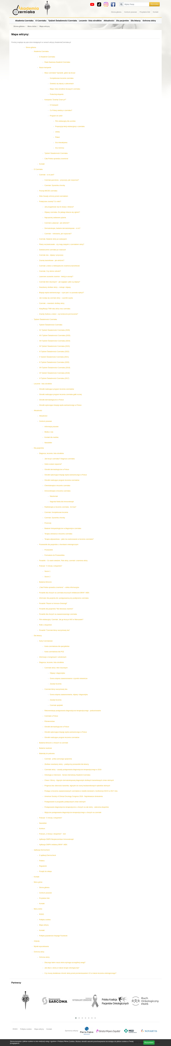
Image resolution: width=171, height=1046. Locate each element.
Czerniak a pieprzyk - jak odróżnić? (56, 223)
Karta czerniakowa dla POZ (54, 652)
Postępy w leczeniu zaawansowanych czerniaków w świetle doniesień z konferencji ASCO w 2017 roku (81, 791)
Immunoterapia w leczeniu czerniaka (57, 491)
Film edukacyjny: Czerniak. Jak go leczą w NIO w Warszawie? (61, 619)
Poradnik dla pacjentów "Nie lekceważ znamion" (56, 609)
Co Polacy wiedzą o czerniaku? (61, 110)
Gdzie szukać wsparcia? (53, 464)
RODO (41, 914)
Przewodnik (48, 550)
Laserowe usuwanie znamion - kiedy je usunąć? (56, 276)
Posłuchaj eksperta (56, 94)
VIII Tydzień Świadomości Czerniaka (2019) (54, 368)
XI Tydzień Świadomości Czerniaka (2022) (54, 352)
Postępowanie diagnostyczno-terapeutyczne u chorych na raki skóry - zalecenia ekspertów (76, 807)
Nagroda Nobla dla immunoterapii (62, 502)
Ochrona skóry (149, 21)
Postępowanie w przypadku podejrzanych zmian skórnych (65, 802)
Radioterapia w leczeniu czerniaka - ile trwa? (60, 507)
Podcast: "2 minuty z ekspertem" (50, 566)
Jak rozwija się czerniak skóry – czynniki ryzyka (56, 298)
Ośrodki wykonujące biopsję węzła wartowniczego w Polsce (60, 405)
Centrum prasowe (130, 12)
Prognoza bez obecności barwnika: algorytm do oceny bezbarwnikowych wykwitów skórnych (77, 786)
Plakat (57, 137)
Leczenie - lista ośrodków (90, 21)
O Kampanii (54, 105)
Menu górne (38, 882)
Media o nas (48, 432)
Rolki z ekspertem (45, 625)
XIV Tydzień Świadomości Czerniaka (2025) (54, 335)
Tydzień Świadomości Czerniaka (62, 21)
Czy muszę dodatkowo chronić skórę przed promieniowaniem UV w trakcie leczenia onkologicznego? (80, 973)
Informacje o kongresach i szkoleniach (52, 657)
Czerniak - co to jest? (46, 175)
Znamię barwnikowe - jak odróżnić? (51, 260)
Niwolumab (54, 496)
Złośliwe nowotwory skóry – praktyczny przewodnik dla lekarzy (66, 764)
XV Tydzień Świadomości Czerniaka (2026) (54, 330)
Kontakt (155, 12)
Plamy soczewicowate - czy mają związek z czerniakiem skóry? (61, 244)
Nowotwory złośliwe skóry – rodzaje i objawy (55, 287)
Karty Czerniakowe (46, 641)
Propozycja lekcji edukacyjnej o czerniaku (70, 126)
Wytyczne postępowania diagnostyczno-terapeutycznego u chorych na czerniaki (72, 812)
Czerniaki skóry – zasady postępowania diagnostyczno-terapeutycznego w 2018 (72, 770)
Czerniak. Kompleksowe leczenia (56, 512)
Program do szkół (56, 116)
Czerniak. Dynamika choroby (54, 185)
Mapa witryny (44, 925)
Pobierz (42, 861)
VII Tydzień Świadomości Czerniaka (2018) (54, 373)
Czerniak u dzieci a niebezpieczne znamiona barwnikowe (59, 266)
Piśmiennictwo (49, 721)
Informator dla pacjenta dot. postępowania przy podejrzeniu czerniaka (64, 598)
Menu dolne (38, 909)
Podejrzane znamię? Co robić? (50, 201)
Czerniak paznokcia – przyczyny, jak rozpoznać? (61, 180)
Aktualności (109, 21)
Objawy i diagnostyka (57, 673)
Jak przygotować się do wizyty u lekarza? (59, 207)
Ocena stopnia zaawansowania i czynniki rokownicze (68, 678)
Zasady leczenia (55, 684)
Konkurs (42, 828)
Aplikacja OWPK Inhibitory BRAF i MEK (53, 845)
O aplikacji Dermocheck (47, 855)
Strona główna (116, 12)
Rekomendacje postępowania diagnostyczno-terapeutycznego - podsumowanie (72, 711)
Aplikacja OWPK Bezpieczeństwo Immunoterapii (56, 839)
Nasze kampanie (45, 67)
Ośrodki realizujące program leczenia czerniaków (56, 389)
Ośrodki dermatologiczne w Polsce (51, 400)
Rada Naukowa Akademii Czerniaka (57, 62)
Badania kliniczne (45, 582)
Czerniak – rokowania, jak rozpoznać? (58, 234)
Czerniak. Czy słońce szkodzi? (50, 271)
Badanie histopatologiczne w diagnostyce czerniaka (62, 528)
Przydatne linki (145, 12)
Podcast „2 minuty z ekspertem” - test (52, 834)
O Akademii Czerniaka (47, 57)
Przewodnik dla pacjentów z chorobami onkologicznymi (58, 544)
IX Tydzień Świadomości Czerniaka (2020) (54, 362)
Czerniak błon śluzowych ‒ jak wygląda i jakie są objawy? (59, 282)
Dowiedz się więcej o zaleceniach (62, 84)
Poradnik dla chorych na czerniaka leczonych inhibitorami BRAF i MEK (64, 593)
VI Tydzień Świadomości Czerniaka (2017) (54, 378)
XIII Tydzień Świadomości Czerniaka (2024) (54, 341)
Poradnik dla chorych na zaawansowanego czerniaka (58, 614)
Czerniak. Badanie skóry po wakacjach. (53, 239)
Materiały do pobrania (47, 753)
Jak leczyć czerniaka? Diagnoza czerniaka (59, 459)
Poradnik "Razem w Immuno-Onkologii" (53, 603)
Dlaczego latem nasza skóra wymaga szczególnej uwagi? (64, 962)
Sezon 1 (47, 571)
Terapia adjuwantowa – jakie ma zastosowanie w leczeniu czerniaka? (69, 539)
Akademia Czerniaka (24, 21)
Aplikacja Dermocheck (42, 850)
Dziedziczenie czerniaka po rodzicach (52, 250)
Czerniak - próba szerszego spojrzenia (58, 759)
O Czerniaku (40, 21)
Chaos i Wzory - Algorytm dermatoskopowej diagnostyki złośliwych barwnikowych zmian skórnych (79, 780)
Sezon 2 (47, 577)
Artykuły (37, 941)
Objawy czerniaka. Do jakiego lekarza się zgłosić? (62, 212)
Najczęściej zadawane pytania (55, 218)
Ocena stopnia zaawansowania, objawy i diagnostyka (69, 695)
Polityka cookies (45, 920)
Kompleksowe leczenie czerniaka (61, 78)
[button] (75, 1018)
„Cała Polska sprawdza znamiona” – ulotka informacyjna (59, 587)
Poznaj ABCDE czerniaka (48, 191)
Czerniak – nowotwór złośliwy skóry (51, 303)
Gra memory (59, 148)
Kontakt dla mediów (51, 437)
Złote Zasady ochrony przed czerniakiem (53, 196)
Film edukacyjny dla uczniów (65, 121)
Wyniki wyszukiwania (41, 946)
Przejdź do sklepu (45, 871)
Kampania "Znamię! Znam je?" (55, 100)
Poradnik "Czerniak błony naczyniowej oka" (54, 630)
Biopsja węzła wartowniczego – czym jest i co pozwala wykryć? (61, 293)
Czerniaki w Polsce (51, 716)
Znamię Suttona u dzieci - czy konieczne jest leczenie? (58, 314)
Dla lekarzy (136, 21)
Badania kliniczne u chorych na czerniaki (53, 743)
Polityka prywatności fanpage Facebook (53, 936)
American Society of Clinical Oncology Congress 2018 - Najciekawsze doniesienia (73, 796)
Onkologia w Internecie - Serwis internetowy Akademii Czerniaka (67, 775)
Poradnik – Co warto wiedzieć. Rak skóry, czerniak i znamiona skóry (63, 561)
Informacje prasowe (51, 427)
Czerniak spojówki (56, 705)
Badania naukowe (45, 748)
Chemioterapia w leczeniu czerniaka (57, 485)
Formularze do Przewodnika (54, 555)
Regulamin (43, 866)
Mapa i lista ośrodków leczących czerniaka (65, 89)
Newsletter (48, 443)
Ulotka (57, 132)
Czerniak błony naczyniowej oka (55, 689)
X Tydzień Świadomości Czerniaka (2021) (54, 357)
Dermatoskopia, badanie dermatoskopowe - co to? (62, 228)
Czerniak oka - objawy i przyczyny (51, 255)
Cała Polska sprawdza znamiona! (56, 159)
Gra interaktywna (61, 142)
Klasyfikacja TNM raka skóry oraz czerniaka (54, 309)
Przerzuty (47, 523)
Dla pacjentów (122, 21)
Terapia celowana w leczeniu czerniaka (58, 534)
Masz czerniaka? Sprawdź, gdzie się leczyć (59, 73)
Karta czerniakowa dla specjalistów (56, 646)
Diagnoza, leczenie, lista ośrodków (51, 453)
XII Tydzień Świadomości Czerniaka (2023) (54, 346)
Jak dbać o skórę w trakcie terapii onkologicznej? (61, 968)
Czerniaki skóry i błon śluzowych (56, 668)
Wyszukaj (154, 4)
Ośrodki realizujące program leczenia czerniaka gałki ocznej (60, 394)
